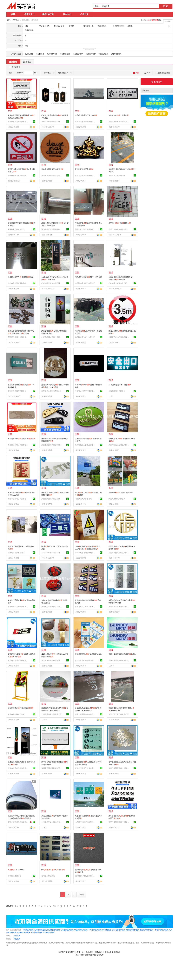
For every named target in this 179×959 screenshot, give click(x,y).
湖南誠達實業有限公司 (83, 499)
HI (39, 906)
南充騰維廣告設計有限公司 (85, 283)
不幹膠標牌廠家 (49, 932)
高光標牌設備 (65, 54)
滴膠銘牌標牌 (116, 54)
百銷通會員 (16, 67)
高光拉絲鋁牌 (103, 54)
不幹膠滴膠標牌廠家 (161, 930)
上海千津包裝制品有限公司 (119, 660)
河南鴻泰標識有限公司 (117, 499)
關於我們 (62, 952)
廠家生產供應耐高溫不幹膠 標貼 (122, 654)
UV (74, 906)
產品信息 (13, 61)
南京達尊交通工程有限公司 (119, 714)
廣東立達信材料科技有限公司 (18, 822)
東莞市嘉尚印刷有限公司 (84, 660)
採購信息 (29, 14)
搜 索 (165, 6)
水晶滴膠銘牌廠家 (81, 930)
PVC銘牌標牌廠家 (95, 930)
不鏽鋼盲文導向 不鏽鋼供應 (20, 277)
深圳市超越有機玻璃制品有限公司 (85, 553)
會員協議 (108, 952)
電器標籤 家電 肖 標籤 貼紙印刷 (88, 654)
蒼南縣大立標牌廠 (14, 876)
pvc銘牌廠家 (106, 930)
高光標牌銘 (40, 54)
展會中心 (67, 14)
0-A (16, 906)
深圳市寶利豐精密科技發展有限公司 (85, 876)
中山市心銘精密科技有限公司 (85, 391)
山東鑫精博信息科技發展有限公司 (51, 337)
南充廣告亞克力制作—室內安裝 (88, 277)
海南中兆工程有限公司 (117, 175)
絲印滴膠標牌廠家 (118, 930)
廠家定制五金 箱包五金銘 (21, 438)
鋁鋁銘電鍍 (53, 870)
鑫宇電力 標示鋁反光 (120, 223)
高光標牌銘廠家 (40, 930)
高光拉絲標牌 (78, 54)
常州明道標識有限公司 (16, 553)
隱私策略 (98, 952)
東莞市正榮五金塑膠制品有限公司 (85, 121)
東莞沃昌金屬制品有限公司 (51, 391)
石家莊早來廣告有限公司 (50, 121)
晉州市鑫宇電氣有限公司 (17, 175)
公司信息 (27, 61)
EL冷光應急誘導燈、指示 (120, 385)
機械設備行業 (48, 14)
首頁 (13, 14)
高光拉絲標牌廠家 (67, 930)
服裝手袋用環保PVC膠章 (52, 169)
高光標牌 (16, 935)
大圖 (136, 73)
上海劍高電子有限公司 (117, 391)
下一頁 (81, 894)
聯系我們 (71, 952)
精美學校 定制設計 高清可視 (121, 492)
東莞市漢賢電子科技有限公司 (18, 121)
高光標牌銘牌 (52, 54)
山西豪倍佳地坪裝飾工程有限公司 (119, 337)
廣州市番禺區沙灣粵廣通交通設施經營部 (85, 714)
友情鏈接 (117, 952)
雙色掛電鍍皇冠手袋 (84, 169)
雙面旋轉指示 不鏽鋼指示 (20, 708)
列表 (147, 73)
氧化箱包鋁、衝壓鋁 (119, 115)
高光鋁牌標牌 (91, 54)
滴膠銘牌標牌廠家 (132, 930)
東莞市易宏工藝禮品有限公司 (85, 445)
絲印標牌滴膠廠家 (23, 932)
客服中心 (80, 952)
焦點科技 (92, 955)
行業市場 (84, 14)
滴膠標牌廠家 (28, 930)
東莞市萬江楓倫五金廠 (16, 714)
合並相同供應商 (163, 73)
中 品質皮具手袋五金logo (86, 115)
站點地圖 (89, 952)
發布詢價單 (156, 81)
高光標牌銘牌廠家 (53, 930)
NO (54, 906)
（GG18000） (16, 870)
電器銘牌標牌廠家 (146, 930)
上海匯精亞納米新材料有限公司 (51, 822)
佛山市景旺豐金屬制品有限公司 (51, 229)
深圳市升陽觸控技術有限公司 (51, 768)
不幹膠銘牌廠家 (37, 932)
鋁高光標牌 (29, 54)
